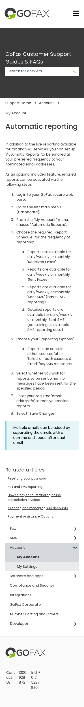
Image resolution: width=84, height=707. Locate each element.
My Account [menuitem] (28, 556)
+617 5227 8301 (36, 680)
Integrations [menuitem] (20, 595)
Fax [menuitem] (13, 528)
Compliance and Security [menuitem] (32, 585)
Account (46, 103)
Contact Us (10, 677)
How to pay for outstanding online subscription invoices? (34, 497)
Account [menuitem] (17, 547)
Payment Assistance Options (30, 516)
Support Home (18, 103)
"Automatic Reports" (48, 224)
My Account (15, 113)
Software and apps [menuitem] (26, 576)
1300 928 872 (22, 677)
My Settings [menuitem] (27, 566)
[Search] (74, 71)
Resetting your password (27, 478)
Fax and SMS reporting (25, 487)
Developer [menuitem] (19, 623)
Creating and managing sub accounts (38, 508)
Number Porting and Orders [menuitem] (34, 614)
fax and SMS (21, 149)
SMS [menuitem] (13, 537)
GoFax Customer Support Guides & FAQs (38, 58)
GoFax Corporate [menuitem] (25, 604)
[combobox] (37, 71)
